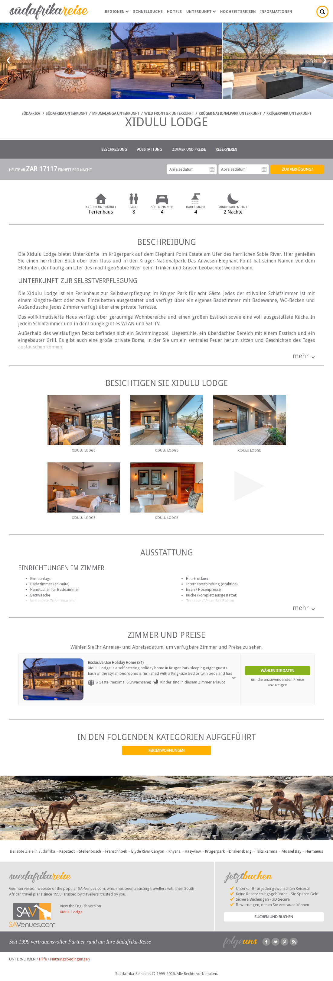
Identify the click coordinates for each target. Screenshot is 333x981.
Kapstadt (67, 851)
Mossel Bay (291, 851)
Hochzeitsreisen (238, 12)
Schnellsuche (148, 12)
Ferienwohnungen (166, 750)
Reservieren (226, 149)
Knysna (174, 851)
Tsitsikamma (266, 851)
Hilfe (43, 959)
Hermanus (314, 851)
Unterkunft (201, 12)
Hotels (174, 12)
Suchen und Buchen (273, 917)
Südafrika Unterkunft (66, 113)
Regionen (117, 12)
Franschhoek (116, 851)
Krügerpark (215, 851)
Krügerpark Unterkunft (289, 113)
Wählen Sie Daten (277, 670)
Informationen (276, 12)
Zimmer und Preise (189, 149)
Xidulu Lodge (71, 912)
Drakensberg (240, 851)
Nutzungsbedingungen (70, 959)
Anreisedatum (212, 169)
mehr (301, 356)
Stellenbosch (90, 851)
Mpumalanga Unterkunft (115, 113)
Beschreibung (114, 149)
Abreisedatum (264, 169)
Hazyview (193, 851)
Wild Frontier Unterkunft (169, 113)
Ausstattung (149, 149)
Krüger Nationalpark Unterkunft (230, 113)
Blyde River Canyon (147, 851)
